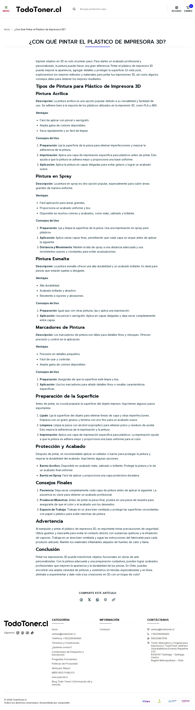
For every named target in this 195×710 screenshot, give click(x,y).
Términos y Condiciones (65, 635)
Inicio (7, 22)
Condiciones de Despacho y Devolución (68, 646)
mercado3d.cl (60, 669)
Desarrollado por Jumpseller (55, 695)
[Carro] (188, 9)
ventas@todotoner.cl (63, 626)
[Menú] (6, 9)
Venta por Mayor (61, 660)
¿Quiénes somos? (62, 639)
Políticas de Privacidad (65, 656)
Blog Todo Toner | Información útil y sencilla (72, 675)
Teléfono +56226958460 (66, 630)
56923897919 (157, 630)
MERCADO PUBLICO (63, 665)
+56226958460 (158, 626)
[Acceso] (176, 9)
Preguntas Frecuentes (64, 651)
